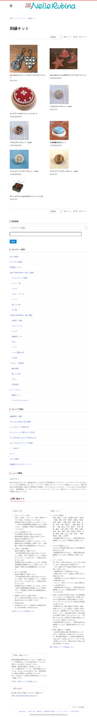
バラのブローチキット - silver (61, 106)
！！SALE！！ (15, 448)
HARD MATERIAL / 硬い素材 (21, 315)
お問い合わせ (22, 711)
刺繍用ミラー (17, 336)
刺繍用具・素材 (16, 416)
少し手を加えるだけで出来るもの (23, 438)
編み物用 (15, 368)
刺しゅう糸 (16, 305)
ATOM (77, 711)
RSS (72, 711)
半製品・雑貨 (17, 321)
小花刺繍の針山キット (58, 142)
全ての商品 (14, 257)
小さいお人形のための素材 (20, 422)
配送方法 (39, 711)
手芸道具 (15, 384)
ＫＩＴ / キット (20, 18)
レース (14, 299)
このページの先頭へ (78, 707)
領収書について (16, 267)
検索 (13, 242)
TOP (11, 18)
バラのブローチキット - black (21, 142)
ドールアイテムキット (20, 400)
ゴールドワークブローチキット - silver (24, 171)
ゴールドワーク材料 (20, 278)
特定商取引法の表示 (49, 711)
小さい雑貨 (14, 459)
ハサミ (14, 379)
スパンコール (17, 326)
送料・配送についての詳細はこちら (62, 647)
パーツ (14, 347)
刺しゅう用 (16, 374)
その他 (14, 310)
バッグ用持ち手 (18, 352)
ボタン (14, 342)
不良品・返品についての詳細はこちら (24, 681)
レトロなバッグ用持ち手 (19, 427)
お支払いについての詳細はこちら (23, 611)
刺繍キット (32, 18)
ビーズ (14, 331)
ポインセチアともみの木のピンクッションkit (26, 196)
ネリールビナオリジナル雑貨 (21, 443)
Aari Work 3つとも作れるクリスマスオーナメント (68, 75)
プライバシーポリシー (63, 711)
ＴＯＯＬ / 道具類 (17, 363)
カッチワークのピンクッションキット (24, 113)
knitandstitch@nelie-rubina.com (26, 696)
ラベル (14, 289)
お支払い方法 (31, 711)
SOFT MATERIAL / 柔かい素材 (22, 273)
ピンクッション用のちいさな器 (22, 432)
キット (12, 454)
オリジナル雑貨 (16, 262)
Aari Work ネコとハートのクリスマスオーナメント (28, 76)
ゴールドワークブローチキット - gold (64, 171)
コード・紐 (16, 283)
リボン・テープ (18, 294)
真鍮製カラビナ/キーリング (20, 464)
